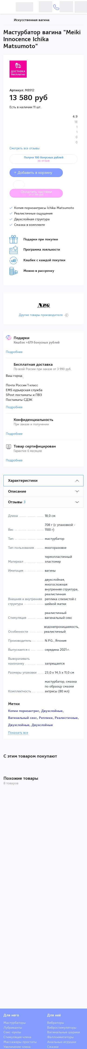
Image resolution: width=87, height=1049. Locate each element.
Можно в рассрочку (31, 271)
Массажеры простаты (20, 1042)
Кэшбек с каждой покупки (37, 260)
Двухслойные (52, 711)
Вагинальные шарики (63, 1032)
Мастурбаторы (14, 1023)
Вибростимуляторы (61, 1027)
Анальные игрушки (61, 1042)
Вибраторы (55, 1023)
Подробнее (14, 352)
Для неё (54, 1015)
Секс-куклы (12, 1032)
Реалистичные (66, 718)
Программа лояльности (34, 250)
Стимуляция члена (17, 1037)
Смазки (52, 1047)
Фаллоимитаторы (60, 1037)
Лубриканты (12, 1027)
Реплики (46, 718)
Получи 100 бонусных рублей (43, 159)
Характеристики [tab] (23, 480)
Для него (11, 1015)
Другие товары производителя (41, 315)
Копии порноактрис (23, 711)
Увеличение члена (17, 1047)
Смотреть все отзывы (24, 148)
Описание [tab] (17, 491)
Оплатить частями (40, 192)
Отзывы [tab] (17, 502)
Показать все (18, 733)
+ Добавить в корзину (36, 172)
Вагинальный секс (22, 718)
